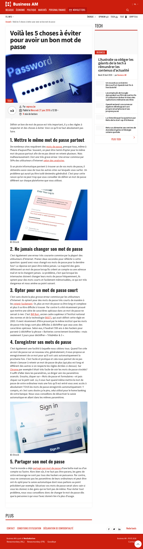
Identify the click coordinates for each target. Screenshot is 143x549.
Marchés (42, 10)
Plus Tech (123, 138)
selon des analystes (53, 160)
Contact (11, 528)
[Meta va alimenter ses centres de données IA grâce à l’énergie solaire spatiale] (100, 128)
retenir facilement (23, 303)
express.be (30, 106)
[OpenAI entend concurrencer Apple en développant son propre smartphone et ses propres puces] (100, 105)
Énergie (92, 16)
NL (135, 4)
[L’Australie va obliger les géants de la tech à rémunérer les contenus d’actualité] (116, 42)
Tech (114, 16)
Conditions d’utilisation (29, 528)
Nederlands (131, 528)
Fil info (10, 17)
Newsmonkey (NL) (15, 541)
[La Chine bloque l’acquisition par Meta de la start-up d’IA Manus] (100, 117)
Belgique (10, 10)
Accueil (8, 21)
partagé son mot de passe (47, 468)
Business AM (121, 75)
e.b (12, 110)
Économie (20, 10)
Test (123, 16)
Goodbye (51, 541)
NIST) (48, 317)
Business (101, 52)
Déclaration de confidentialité (58, 528)
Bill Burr (35, 314)
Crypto (133, 16)
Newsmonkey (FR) (36, 541)
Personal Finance (57, 10)
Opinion (103, 16)
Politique (31, 10)
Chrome (14, 369)
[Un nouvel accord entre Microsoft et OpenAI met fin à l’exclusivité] (100, 83)
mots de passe (54, 146)
